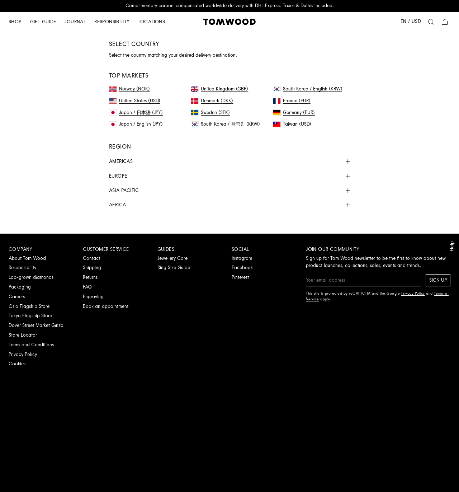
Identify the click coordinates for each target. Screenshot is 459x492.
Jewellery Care (172, 258)
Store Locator (23, 335)
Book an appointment (105, 306)
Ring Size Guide (173, 267)
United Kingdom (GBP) (219, 89)
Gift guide (43, 22)
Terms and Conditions (31, 345)
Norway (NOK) (129, 89)
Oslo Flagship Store (29, 306)
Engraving (93, 297)
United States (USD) (134, 101)
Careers (17, 297)
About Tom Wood (27, 258)
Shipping (92, 267)
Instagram (242, 258)
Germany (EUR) (294, 112)
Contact (91, 258)
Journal (75, 22)
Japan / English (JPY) (136, 124)
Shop (15, 22)
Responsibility (111, 22)
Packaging (20, 287)
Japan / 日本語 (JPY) (136, 112)
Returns (90, 277)
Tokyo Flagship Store (30, 316)
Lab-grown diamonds (31, 277)
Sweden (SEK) (210, 112)
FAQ (87, 287)
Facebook (242, 267)
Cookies (17, 364)
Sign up (438, 280)
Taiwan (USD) (292, 124)
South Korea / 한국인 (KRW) (225, 124)
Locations (151, 22)
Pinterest (240, 277)
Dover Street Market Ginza (36, 325)
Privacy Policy (23, 354)
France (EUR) (292, 101)
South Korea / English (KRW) (307, 89)
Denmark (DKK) (212, 101)
